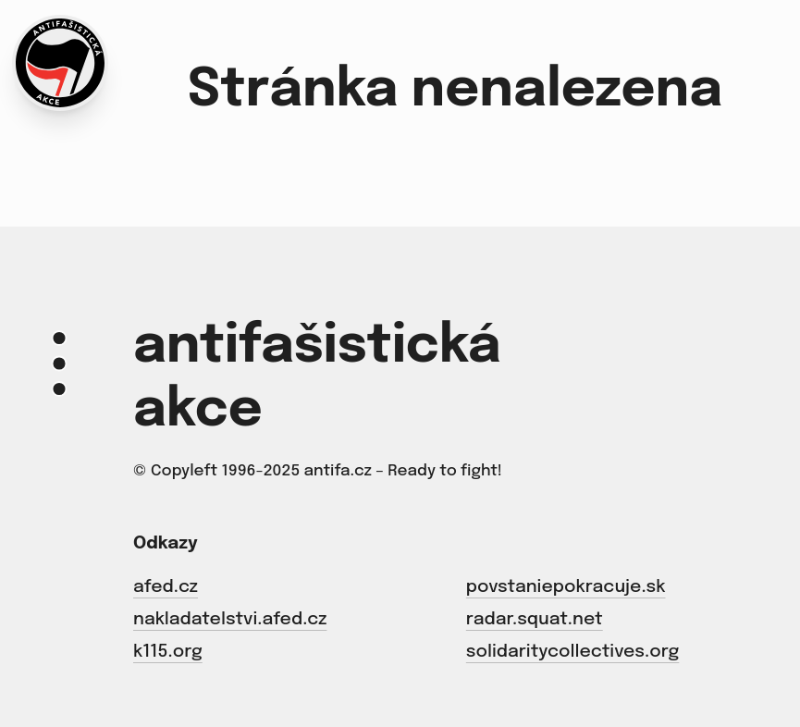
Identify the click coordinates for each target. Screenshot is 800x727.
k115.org (168, 651)
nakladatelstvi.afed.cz (229, 619)
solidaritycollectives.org (572, 651)
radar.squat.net (534, 619)
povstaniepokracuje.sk (566, 587)
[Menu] (59, 363)
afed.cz (165, 587)
